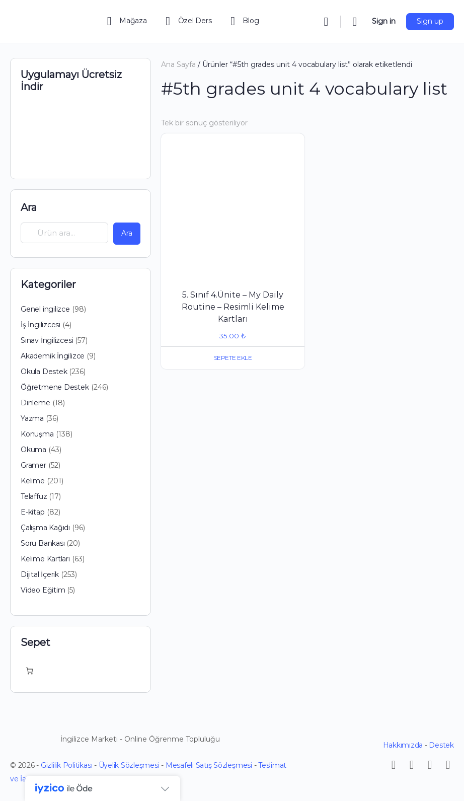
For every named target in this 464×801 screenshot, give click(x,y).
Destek (441, 745)
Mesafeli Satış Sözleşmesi (209, 765)
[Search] (326, 22)
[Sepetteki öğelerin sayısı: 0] (29, 671)
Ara (29, 207)
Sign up (430, 21)
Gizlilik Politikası (66, 765)
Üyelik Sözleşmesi (129, 765)
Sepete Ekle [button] (233, 357)
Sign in (384, 21)
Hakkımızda (403, 745)
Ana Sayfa (178, 64)
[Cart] (355, 21)
